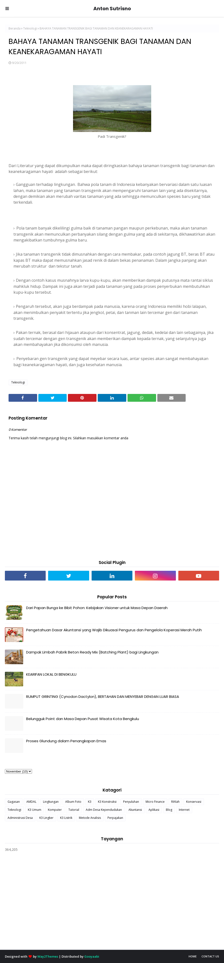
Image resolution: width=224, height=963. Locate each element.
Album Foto (73, 802)
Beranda (15, 28)
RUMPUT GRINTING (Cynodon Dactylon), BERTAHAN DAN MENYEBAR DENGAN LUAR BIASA (102, 696)
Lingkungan (51, 802)
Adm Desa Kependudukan (104, 810)
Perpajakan (115, 818)
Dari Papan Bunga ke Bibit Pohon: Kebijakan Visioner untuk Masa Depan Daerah (97, 607)
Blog (169, 810)
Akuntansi (135, 810)
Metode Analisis (90, 818)
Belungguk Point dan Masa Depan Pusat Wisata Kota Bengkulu (82, 718)
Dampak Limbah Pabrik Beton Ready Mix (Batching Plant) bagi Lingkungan (92, 652)
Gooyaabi (91, 956)
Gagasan (14, 802)
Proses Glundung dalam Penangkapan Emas (66, 740)
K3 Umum (34, 810)
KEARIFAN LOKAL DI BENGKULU (51, 674)
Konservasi (193, 802)
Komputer (55, 810)
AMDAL (31, 802)
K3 (89, 802)
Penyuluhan (131, 802)
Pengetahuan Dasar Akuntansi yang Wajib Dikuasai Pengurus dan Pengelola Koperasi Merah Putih (114, 629)
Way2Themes (47, 956)
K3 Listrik (66, 818)
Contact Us (210, 956)
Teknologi (30, 28)
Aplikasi (154, 810)
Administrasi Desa (20, 818)
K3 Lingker (46, 818)
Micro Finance (155, 802)
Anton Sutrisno (112, 8)
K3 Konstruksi (107, 802)
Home (193, 956)
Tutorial (73, 810)
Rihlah (175, 802)
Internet (184, 810)
